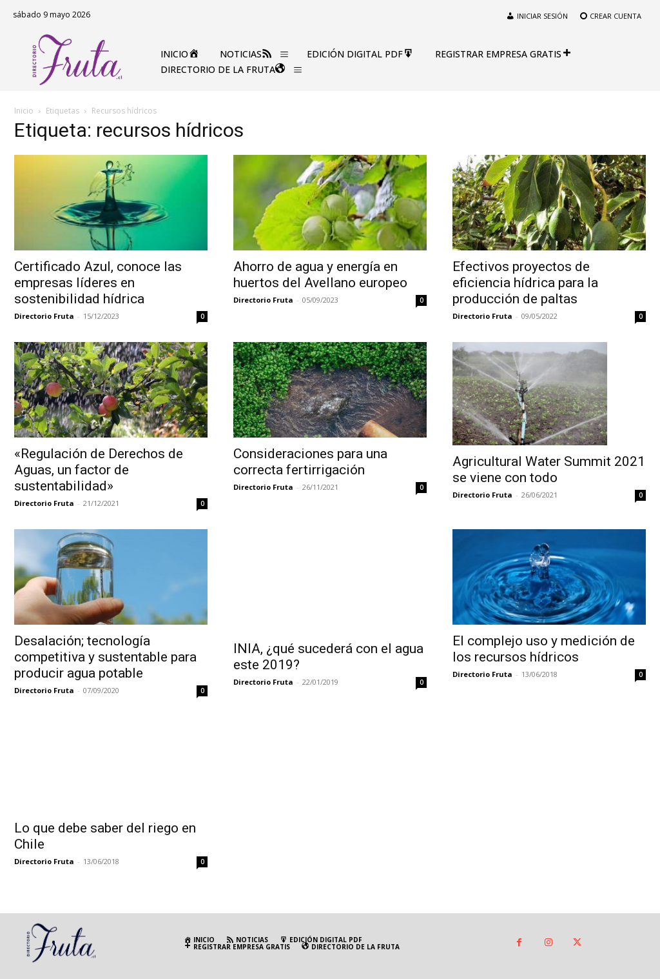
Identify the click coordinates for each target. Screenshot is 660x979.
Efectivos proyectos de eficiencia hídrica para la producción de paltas (525, 283)
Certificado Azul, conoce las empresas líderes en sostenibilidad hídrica (98, 283)
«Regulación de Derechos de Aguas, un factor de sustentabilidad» (98, 470)
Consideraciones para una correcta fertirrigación (310, 462)
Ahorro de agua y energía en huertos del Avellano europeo (320, 274)
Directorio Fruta (44, 316)
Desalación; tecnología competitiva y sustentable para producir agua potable (105, 657)
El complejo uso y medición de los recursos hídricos (543, 649)
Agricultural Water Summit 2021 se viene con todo (548, 469)
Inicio (24, 110)
